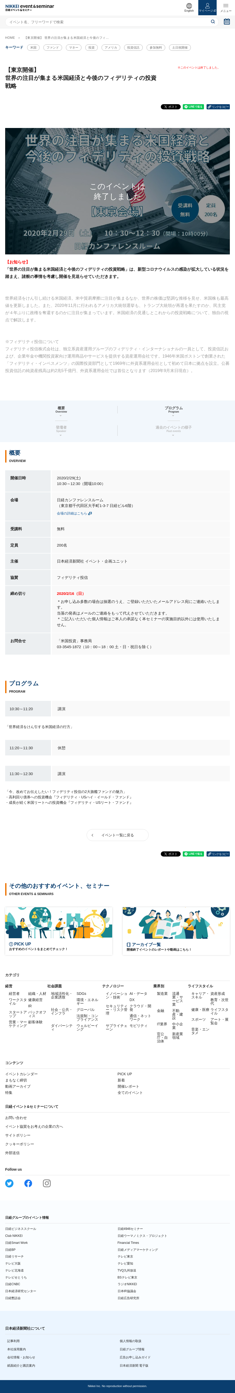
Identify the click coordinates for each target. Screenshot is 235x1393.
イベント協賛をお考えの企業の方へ (34, 1126)
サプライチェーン (116, 1027)
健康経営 (35, 1000)
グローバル (86, 1010)
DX (132, 1000)
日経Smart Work (16, 1243)
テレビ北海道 (14, 1270)
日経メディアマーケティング (138, 1250)
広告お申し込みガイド (135, 1357)
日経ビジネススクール (20, 1229)
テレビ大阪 (13, 1263)
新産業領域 (177, 1036)
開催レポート (128, 1086)
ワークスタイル (18, 1001)
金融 (160, 1011)
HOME (10, 38)
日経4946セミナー (130, 1229)
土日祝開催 (180, 47)
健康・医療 (200, 1010)
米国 (33, 47)
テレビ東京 (125, 1256)
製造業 (162, 993)
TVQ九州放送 (127, 1270)
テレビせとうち (16, 1277)
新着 (121, 1080)
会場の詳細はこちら (72, 513)
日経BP (10, 1250)
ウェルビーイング (87, 1027)
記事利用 (13, 1341)
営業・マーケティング (18, 1024)
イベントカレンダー (21, 1074)
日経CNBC (12, 1284)
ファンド (53, 47)
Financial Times (128, 1243)
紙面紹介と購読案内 (21, 1365)
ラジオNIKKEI (127, 1284)
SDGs (81, 993)
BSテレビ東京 (127, 1277)
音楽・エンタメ (200, 1031)
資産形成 (217, 993)
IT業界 (162, 1024)
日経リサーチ (14, 1256)
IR (30, 1006)
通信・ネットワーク (140, 1017)
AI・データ (138, 993)
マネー (73, 47)
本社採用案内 (16, 1349)
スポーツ (198, 1019)
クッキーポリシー (19, 1144)
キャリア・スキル (200, 995)
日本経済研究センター (20, 1291)
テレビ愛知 (125, 1263)
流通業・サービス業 (177, 998)
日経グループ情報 (132, 1349)
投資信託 (133, 47)
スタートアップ (18, 1014)
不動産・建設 (177, 1014)
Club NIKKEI (13, 1236)
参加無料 (156, 47)
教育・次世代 (219, 1001)
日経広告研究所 (128, 1298)
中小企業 (177, 1026)
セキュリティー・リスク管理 (116, 1009)
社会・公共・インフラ (62, 1011)
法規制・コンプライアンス (87, 1017)
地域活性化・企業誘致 (62, 995)
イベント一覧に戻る (117, 835)
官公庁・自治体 (162, 1037)
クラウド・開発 (140, 1008)
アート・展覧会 (219, 1021)
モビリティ (139, 1026)
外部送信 (12, 1153)
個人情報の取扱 (130, 1341)
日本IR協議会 (127, 1291)
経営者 (14, 993)
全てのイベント (130, 1093)
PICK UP (125, 1074)
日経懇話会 (13, 1298)
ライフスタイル (219, 1011)
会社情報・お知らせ (21, 1357)
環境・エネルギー (87, 1001)
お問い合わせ (16, 1118)
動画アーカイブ (18, 1086)
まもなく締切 (16, 1080)
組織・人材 (37, 993)
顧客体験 (35, 1022)
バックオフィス (37, 1014)
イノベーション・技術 (116, 995)
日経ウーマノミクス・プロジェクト (142, 1236)
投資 (91, 47)
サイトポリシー (18, 1135)
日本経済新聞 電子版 (134, 1365)
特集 (8, 1093)
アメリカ (111, 47)
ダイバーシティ (62, 1027)
